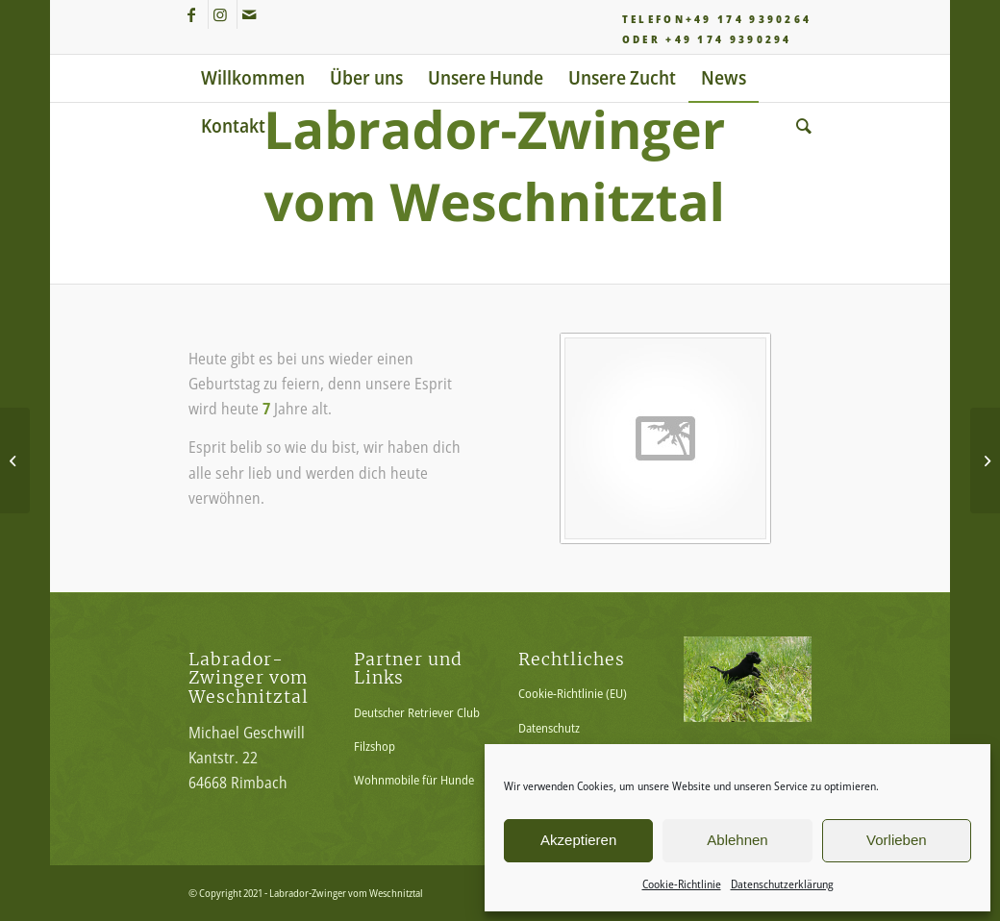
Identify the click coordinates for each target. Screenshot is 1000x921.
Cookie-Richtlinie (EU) (572, 693)
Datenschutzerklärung (782, 884)
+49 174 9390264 (749, 19)
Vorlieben (896, 840)
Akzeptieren (578, 840)
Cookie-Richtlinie (681, 884)
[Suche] (798, 126)
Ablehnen (737, 840)
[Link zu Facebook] (194, 14)
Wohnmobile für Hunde (414, 779)
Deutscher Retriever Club (417, 712)
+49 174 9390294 (728, 39)
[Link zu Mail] (252, 14)
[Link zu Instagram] (223, 14)
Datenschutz (549, 727)
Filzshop (374, 746)
